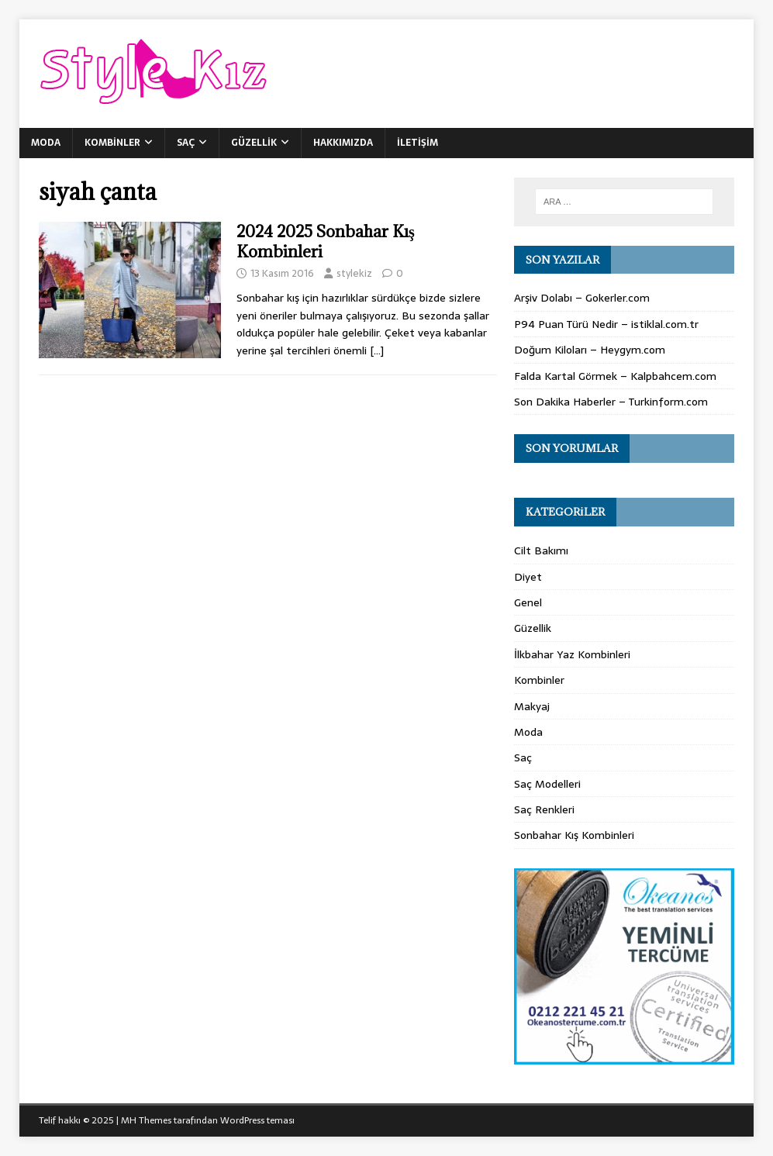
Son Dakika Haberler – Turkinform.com (611, 401)
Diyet (528, 576)
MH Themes (146, 1120)
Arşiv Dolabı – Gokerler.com (582, 297)
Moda (45, 142)
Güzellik (254, 142)
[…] (377, 350)
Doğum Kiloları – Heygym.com (589, 349)
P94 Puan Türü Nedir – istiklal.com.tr (606, 324)
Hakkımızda (343, 142)
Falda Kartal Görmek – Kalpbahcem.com (615, 376)
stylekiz (354, 273)
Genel (528, 602)
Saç (186, 142)
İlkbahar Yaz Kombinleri (572, 654)
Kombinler (112, 142)
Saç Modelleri (547, 783)
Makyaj (532, 706)
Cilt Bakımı (541, 550)
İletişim (417, 142)
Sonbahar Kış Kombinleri (574, 835)
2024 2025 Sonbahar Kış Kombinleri (325, 241)
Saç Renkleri (544, 809)
